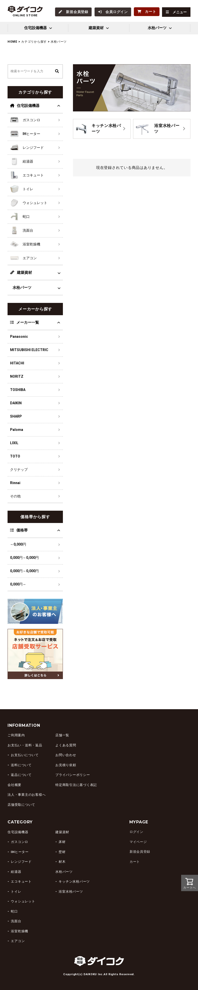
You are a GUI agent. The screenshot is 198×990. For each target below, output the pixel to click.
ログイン (136, 832)
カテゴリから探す (34, 41)
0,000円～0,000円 (24, 557)
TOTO (15, 456)
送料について (21, 765)
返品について (21, 775)
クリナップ (19, 469)
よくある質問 (65, 745)
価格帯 (19, 530)
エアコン (18, 941)
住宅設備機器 (24, 105)
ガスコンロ (19, 841)
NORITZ (16, 376)
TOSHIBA (17, 389)
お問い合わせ (65, 755)
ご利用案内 (16, 735)
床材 (62, 841)
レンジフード (21, 861)
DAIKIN (16, 403)
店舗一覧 (62, 735)
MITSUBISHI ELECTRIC (29, 350)
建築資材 (21, 272)
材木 (62, 861)
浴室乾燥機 (19, 931)
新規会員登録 (139, 851)
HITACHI (17, 363)
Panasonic (19, 336)
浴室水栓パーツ (71, 891)
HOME (12, 41)
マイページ (138, 841)
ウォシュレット (23, 901)
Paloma (16, 429)
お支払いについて (24, 755)
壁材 (62, 851)
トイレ (16, 891)
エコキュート (21, 881)
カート (134, 861)
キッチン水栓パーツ (74, 881)
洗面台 (16, 921)
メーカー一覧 (24, 322)
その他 (15, 496)
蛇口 (14, 911)
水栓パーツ (22, 287)
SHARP (16, 416)
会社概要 (14, 784)
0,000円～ (18, 584)
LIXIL (14, 443)
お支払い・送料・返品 (25, 745)
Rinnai (15, 483)
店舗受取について (21, 804)
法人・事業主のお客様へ (27, 795)
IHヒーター (20, 851)
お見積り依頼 (65, 765)
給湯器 (16, 871)
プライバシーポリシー (72, 775)
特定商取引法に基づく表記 (76, 784)
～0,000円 (18, 544)
